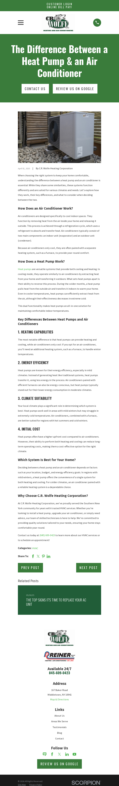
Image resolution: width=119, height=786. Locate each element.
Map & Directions (59, 699)
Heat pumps (25, 269)
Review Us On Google (75, 88)
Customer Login (59, 5)
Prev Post (30, 567)
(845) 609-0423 (47, 535)
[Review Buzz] (44, 754)
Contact (59, 738)
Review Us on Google (60, 763)
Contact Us (35, 88)
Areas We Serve (59, 721)
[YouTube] (74, 754)
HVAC (35, 548)
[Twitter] (59, 754)
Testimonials (59, 727)
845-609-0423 (59, 672)
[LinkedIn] (67, 754)
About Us (59, 715)
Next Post (89, 567)
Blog (59, 732)
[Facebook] (52, 754)
